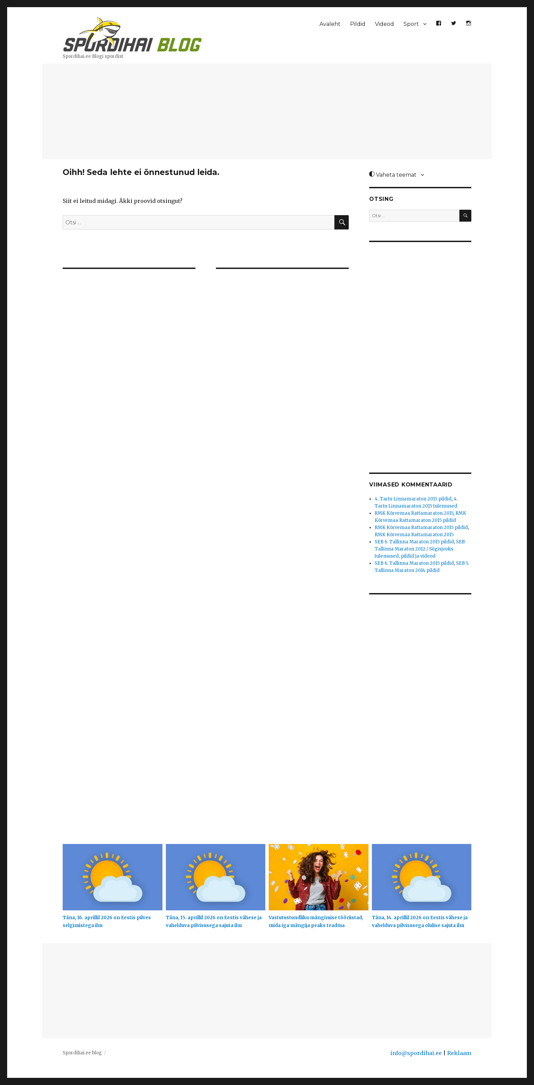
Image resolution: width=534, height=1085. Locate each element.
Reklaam (459, 1053)
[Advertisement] (267, 112)
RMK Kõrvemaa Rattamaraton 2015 (414, 513)
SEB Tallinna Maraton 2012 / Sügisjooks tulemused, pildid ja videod (420, 549)
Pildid (357, 24)
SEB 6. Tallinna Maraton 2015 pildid (414, 542)
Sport (411, 24)
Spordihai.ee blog (82, 1053)
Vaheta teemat (393, 174)
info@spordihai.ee (416, 1053)
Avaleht (330, 24)
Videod (384, 24)
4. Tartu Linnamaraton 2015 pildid (413, 499)
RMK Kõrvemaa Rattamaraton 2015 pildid (421, 527)
